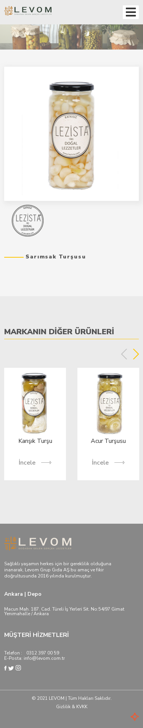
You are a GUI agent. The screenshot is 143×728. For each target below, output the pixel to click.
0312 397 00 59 (42, 653)
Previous (124, 354)
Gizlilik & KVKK (71, 707)
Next (136, 354)
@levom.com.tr (48, 658)
